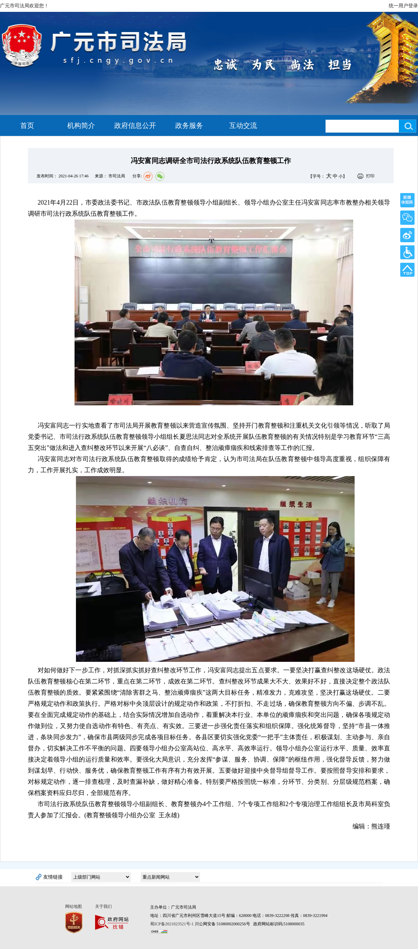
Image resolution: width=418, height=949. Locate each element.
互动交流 (243, 125)
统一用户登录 (403, 5)
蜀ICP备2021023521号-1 (172, 923)
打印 (370, 176)
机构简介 (81, 125)
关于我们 (103, 906)
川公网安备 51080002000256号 (223, 923)
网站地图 (73, 906)
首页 (27, 125)
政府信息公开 (135, 125)
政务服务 (189, 125)
